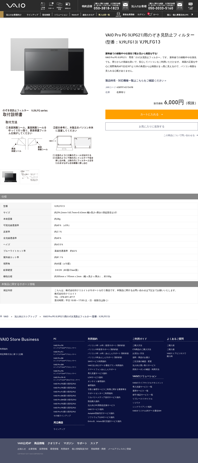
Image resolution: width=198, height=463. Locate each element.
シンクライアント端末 (142, 406)
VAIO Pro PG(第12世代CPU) (64, 403)
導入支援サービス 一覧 (142, 387)
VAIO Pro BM (64, 365)
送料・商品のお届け (141, 357)
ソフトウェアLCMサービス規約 (101, 417)
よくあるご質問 (175, 338)
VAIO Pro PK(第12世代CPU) (64, 407)
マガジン (69, 443)
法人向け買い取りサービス (144, 365)
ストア (94, 443)
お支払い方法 (138, 353)
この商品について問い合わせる (179, 135)
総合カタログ (88, 15)
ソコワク (136, 402)
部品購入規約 (93, 401)
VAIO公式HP (24, 443)
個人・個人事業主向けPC (177, 15)
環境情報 (54, 449)
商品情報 (39, 443)
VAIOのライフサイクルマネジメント (148, 383)
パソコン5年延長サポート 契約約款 (103, 349)
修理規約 (91, 385)
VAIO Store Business (19, 339)
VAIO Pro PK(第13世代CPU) (64, 387)
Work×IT (75, 15)
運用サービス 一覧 (140, 391)
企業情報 (32, 449)
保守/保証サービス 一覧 (143, 395)
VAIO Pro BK (64, 359)
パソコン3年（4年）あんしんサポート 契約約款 (108, 353)
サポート (82, 443)
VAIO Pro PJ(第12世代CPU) (64, 411)
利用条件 (65, 449)
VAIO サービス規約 (96, 409)
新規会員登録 (128, 14)
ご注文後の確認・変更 (142, 361)
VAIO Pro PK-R (66, 378)
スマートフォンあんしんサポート (102, 369)
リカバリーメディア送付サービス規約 (104, 397)
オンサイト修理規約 (96, 381)
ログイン (141, 14)
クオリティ (54, 443)
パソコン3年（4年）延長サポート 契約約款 (106, 345)
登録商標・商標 (98, 449)
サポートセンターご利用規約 (100, 393)
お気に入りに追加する (151, 126)
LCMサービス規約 (95, 377)
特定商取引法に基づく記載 (11, 354)
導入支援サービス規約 (97, 373)
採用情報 (43, 449)
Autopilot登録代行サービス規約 (101, 413)
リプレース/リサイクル (142, 398)
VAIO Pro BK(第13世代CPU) (64, 395)
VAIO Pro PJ (64, 353)
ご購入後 (171, 349)
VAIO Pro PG (64, 372)
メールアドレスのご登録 (119, 449)
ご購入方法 (137, 345)
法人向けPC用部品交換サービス (101, 405)
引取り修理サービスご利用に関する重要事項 (107, 389)
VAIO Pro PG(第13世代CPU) (64, 383)
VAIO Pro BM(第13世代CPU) (64, 399)
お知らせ (22, 449)
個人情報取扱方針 (80, 449)
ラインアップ (59, 429)
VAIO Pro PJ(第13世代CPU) (64, 391)
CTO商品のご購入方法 (142, 349)
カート (153, 14)
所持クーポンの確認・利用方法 (146, 369)
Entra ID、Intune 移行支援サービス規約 (104, 421)
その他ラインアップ (62, 415)
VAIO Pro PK (64, 346)
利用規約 (4, 349)
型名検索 (46, 15)
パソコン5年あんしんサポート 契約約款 (105, 357)
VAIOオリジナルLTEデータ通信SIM (147, 410)
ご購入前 (171, 345)
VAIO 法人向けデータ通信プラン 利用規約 (105, 365)
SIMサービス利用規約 (97, 361)
